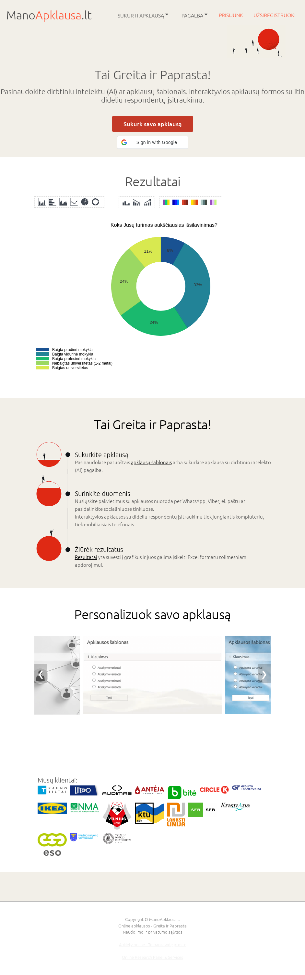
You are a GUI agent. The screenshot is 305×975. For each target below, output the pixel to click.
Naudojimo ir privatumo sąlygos (152, 932)
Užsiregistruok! (274, 14)
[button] (152, 142)
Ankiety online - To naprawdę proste (152, 944)
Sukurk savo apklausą (152, 124)
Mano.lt (49, 15)
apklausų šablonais (151, 462)
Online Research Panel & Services (152, 957)
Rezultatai (86, 556)
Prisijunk (231, 14)
